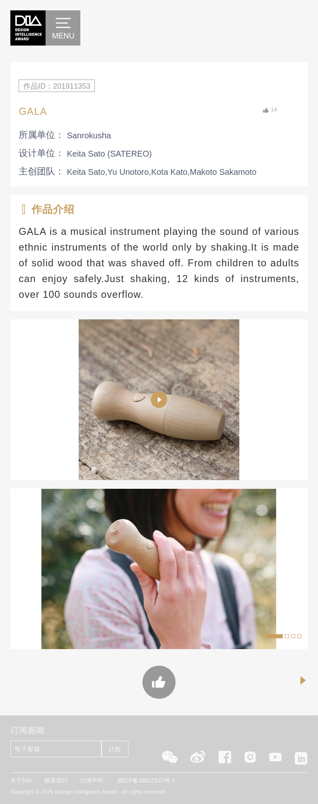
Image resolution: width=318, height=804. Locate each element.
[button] (274, 636)
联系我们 (55, 780)
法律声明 (91, 780)
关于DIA (20, 780)
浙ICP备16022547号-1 (146, 780)
